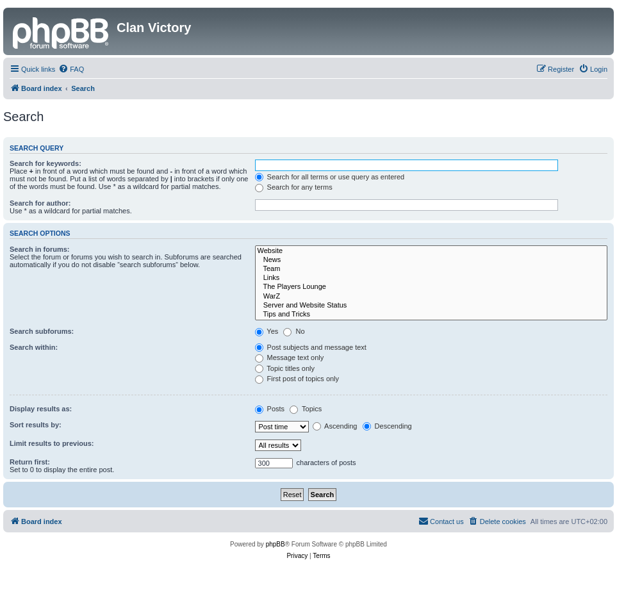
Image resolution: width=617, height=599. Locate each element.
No (293, 331)
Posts (270, 409)
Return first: (30, 462)
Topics (306, 409)
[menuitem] (71, 69)
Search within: (34, 347)
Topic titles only (285, 368)
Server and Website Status (431, 305)
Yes (267, 331)
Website (431, 251)
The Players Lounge (431, 287)
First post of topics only (297, 378)
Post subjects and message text (310, 347)
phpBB (275, 544)
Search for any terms (294, 187)
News (431, 260)
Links (431, 278)
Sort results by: (36, 425)
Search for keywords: (45, 163)
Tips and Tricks (431, 314)
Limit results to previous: (52, 443)
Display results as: (41, 409)
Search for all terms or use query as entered (330, 177)
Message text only (289, 357)
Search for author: (40, 203)
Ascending (335, 426)
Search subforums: (42, 331)
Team (431, 269)
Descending (387, 426)
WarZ (431, 296)
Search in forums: (40, 249)
